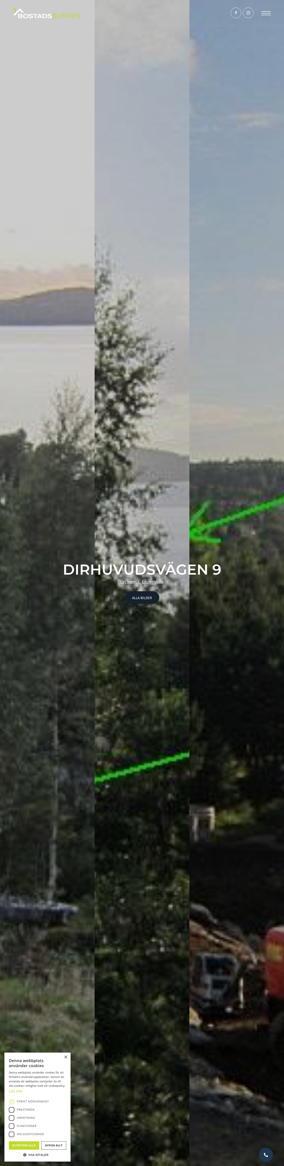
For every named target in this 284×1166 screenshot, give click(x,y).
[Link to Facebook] (236, 13)
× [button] (65, 1057)
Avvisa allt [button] (53, 1145)
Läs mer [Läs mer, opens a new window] (16, 1091)
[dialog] (37, 1107)
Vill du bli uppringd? (266, 1155)
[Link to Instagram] (248, 13)
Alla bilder (142, 598)
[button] (37, 1155)
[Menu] (266, 12)
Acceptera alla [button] (24, 1145)
